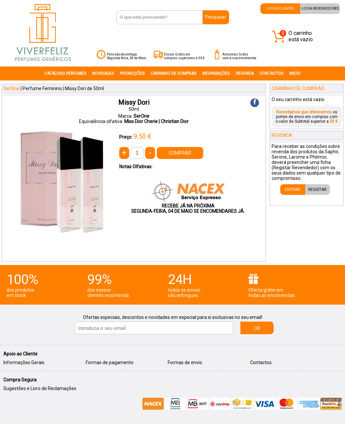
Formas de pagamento (109, 362)
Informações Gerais (23, 362)
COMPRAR (180, 153)
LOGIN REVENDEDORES (320, 8)
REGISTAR (317, 189)
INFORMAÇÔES (216, 73)
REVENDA (245, 73)
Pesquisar (215, 17)
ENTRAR (292, 189)
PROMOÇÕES (132, 73)
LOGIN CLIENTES (280, 8)
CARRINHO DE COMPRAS (173, 73)
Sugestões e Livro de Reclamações (39, 388)
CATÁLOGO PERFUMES (65, 73)
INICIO (295, 73)
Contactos (261, 362)
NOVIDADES (103, 73)
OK (257, 328)
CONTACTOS (271, 73)
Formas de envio (185, 362)
